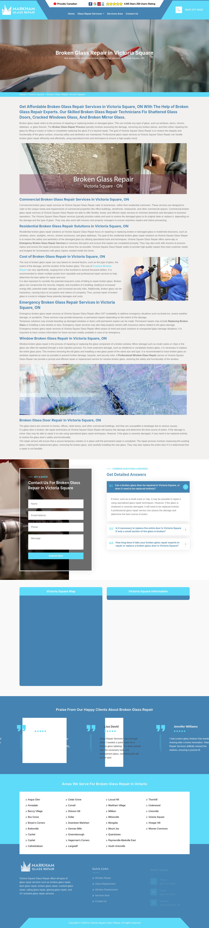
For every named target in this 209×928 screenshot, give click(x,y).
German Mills (75, 828)
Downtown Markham (78, 823)
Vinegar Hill (154, 823)
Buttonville (33, 828)
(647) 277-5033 (194, 9)
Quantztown (114, 834)
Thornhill (152, 799)
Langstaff (73, 846)
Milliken (112, 811)
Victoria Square (36, 94)
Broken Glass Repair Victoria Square (66, 94)
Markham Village (117, 805)
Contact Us (132, 13)
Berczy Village (35, 811)
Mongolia (113, 823)
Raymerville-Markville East (122, 840)
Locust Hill (113, 799)
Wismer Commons (158, 828)
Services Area (115, 13)
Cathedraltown (35, 846)
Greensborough (76, 834)
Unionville (153, 811)
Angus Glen (34, 799)
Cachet (31, 834)
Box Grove (33, 817)
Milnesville (113, 817)
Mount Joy (113, 828)
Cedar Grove (74, 799)
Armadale (33, 805)
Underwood (154, 805)
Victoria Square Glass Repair (105, 923)
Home (71, 13)
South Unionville (116, 846)
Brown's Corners (36, 823)
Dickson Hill (74, 811)
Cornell (71, 805)
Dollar (71, 817)
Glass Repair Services (90, 13)
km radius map (61, 638)
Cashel (31, 840)
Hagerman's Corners (78, 840)
